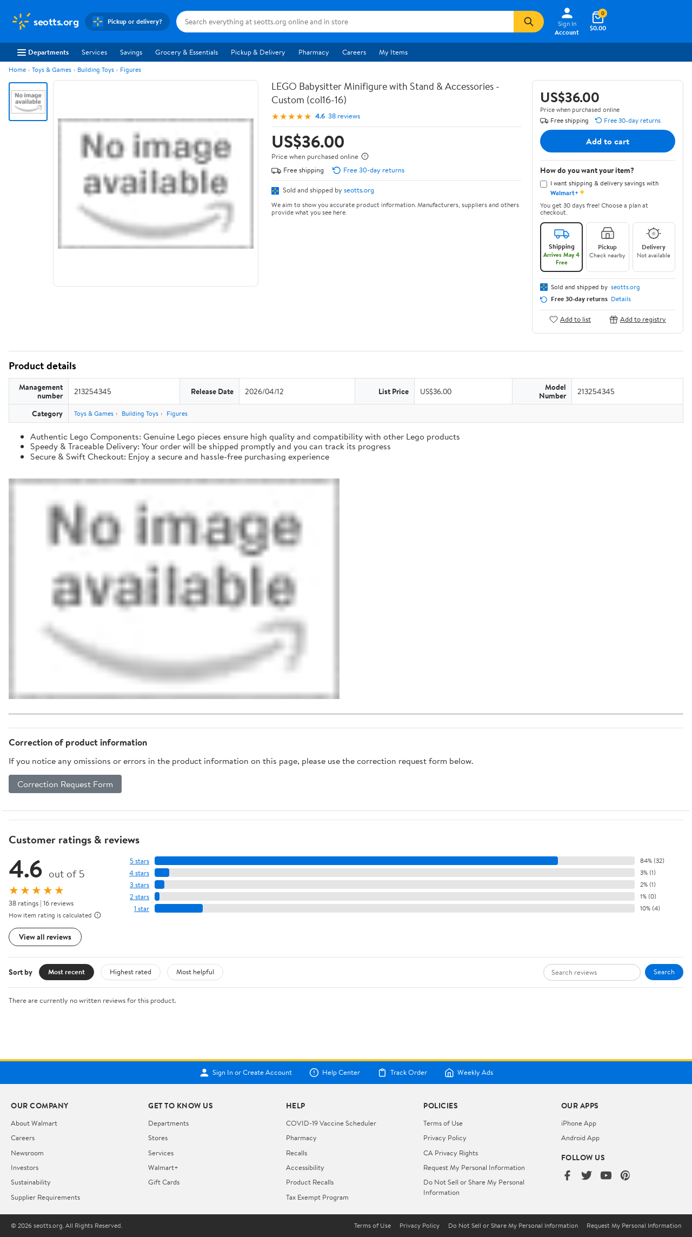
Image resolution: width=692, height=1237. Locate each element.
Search (664, 971)
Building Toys (95, 69)
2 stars (139, 897)
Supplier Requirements (45, 1197)
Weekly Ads (468, 1073)
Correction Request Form (65, 784)
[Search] (529, 21)
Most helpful (195, 971)
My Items (393, 52)
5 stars (139, 861)
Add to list (570, 319)
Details (621, 299)
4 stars (139, 873)
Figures (130, 69)
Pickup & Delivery (258, 52)
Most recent (66, 971)
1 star (141, 909)
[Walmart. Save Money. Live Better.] (44, 21)
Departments (43, 52)
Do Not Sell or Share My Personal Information (513, 1225)
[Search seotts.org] (345, 21)
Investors (24, 1167)
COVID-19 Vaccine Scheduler (331, 1123)
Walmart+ (163, 1167)
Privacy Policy (445, 1137)
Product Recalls (310, 1182)
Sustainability (31, 1182)
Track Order (402, 1073)
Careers (354, 52)
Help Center (334, 1073)
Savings (131, 52)
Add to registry (637, 319)
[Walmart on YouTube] (606, 1176)
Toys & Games (51, 69)
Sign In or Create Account (245, 1073)
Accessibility (305, 1167)
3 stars (139, 885)
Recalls (296, 1153)
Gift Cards (163, 1182)
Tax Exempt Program (317, 1197)
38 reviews (344, 116)
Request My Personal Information (474, 1167)
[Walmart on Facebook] (567, 1176)
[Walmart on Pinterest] (625, 1176)
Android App (580, 1137)
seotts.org (359, 190)
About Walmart (34, 1123)
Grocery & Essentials (186, 52)
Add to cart (607, 141)
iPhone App (578, 1123)
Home (17, 69)
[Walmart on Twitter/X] (587, 1176)
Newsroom (27, 1153)
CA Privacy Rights (450, 1153)
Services (94, 52)
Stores (158, 1137)
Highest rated (130, 971)
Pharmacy (313, 52)
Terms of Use (443, 1123)
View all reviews (45, 937)
